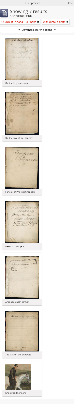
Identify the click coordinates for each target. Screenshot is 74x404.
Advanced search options (37, 30)
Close (70, 3)
